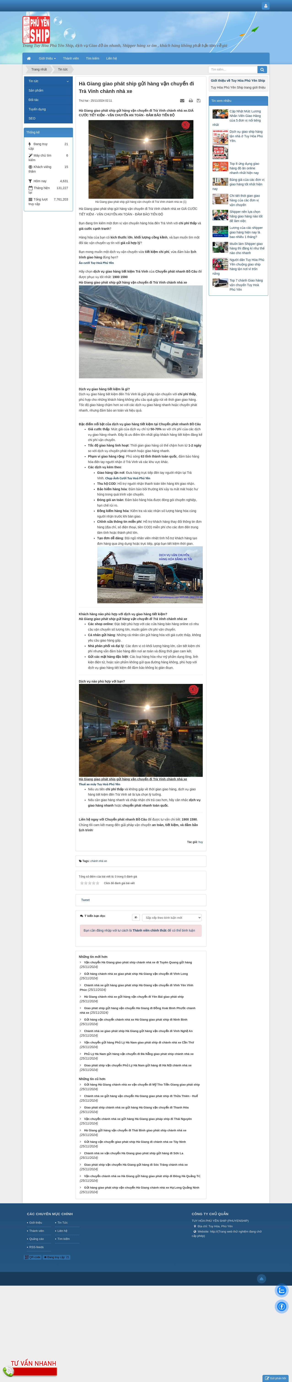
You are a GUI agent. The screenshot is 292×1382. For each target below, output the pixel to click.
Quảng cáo (36, 1239)
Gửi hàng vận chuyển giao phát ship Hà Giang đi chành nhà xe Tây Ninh (135, 1142)
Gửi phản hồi (275, 1378)
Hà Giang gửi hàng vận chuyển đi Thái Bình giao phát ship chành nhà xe (135, 1130)
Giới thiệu (35, 1222)
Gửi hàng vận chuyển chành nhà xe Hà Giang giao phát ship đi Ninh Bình (135, 1019)
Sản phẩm (36, 90)
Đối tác (34, 100)
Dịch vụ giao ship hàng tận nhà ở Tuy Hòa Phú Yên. (246, 136)
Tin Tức (62, 1222)
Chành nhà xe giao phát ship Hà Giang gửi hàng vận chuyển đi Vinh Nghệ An (138, 1031)
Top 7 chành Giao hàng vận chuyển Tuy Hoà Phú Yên (246, 285)
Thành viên (36, 1231)
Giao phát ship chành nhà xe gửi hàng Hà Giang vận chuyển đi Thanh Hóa (136, 1107)
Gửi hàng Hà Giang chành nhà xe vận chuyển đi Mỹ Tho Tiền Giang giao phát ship (142, 1084)
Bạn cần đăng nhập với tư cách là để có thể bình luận (139, 930)
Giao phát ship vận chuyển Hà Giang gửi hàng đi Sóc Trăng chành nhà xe (136, 1164)
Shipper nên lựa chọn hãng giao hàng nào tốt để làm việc (246, 216)
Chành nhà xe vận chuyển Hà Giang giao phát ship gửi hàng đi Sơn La (133, 1153)
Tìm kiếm (63, 1239)
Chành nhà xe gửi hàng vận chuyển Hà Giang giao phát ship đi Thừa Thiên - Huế (140, 1096)
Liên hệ (62, 1231)
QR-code (32, 1257)
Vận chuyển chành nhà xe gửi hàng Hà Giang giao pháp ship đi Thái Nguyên (138, 1119)
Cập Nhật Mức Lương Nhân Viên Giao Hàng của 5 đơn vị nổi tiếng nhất (236, 118)
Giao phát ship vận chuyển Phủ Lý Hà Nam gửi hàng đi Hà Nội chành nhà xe (138, 1065)
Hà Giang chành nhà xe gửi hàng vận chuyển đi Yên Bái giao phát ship (134, 996)
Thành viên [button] (71, 58)
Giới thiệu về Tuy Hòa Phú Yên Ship (238, 80)
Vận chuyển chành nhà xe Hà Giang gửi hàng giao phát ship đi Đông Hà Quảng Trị (142, 1176)
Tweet (85, 900)
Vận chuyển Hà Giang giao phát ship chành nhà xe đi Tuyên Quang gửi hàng (138, 962)
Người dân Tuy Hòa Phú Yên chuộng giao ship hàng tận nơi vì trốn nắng (238, 266)
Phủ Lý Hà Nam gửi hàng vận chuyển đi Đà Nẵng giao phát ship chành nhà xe (139, 1054)
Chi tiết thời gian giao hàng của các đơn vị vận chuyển (245, 200)
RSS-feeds (36, 1247)
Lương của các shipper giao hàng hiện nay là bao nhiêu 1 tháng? (246, 232)
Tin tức (33, 81)
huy (200, 842)
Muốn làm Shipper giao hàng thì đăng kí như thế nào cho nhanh (247, 248)
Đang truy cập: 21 (56, 1257)
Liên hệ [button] (111, 58)
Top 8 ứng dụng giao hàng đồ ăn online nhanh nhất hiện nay (244, 168)
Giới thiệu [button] (47, 60)
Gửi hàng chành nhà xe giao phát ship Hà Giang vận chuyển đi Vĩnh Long (136, 974)
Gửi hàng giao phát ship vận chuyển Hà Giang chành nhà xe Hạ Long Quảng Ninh (141, 1187)
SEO (32, 118)
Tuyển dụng (37, 109)
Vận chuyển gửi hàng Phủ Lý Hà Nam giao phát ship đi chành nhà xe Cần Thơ (139, 1042)
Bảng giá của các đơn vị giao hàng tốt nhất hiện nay (238, 184)
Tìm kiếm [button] (92, 58)
